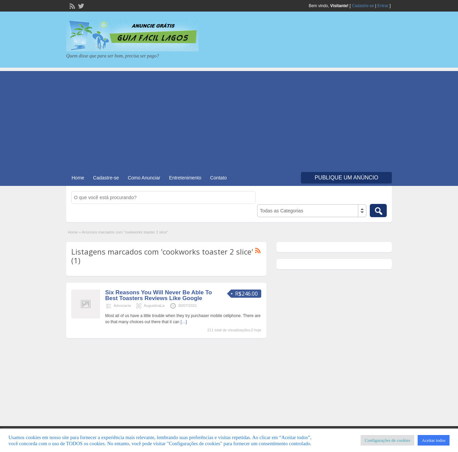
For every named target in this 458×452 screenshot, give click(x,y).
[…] (183, 321)
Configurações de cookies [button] (387, 440)
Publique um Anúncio (346, 177)
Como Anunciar (144, 177)
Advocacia (122, 305)
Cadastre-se (363, 5)
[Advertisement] (229, 118)
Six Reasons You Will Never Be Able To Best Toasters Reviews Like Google (158, 295)
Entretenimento (185, 177)
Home (78, 177)
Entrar (382, 5)
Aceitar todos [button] (433, 440)
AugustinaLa (154, 305)
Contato (218, 177)
